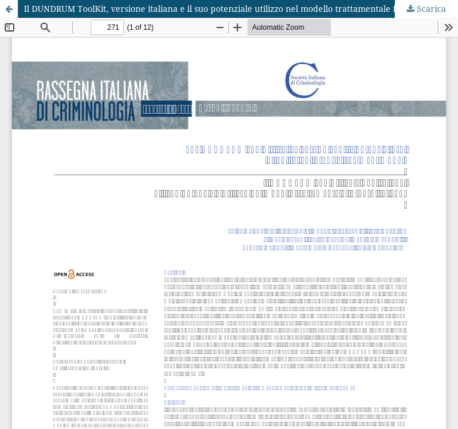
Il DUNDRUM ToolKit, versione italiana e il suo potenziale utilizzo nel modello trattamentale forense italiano (240, 8)
